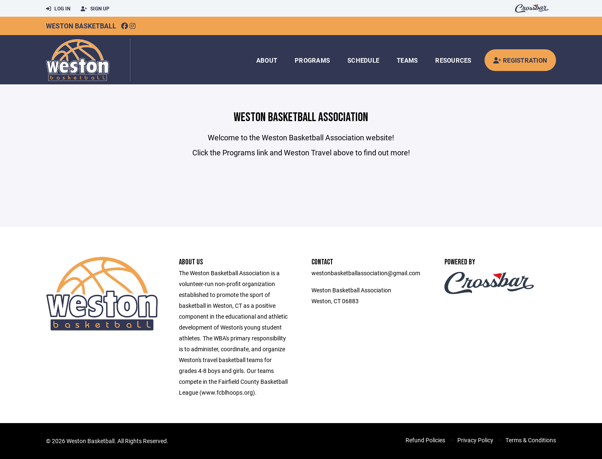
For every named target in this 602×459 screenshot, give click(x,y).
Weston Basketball (81, 25)
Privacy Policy (475, 440)
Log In (58, 9)
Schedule (363, 60)
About (266, 60)
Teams (407, 60)
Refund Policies (425, 440)
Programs (312, 60)
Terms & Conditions (530, 440)
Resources (453, 60)
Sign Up (95, 9)
